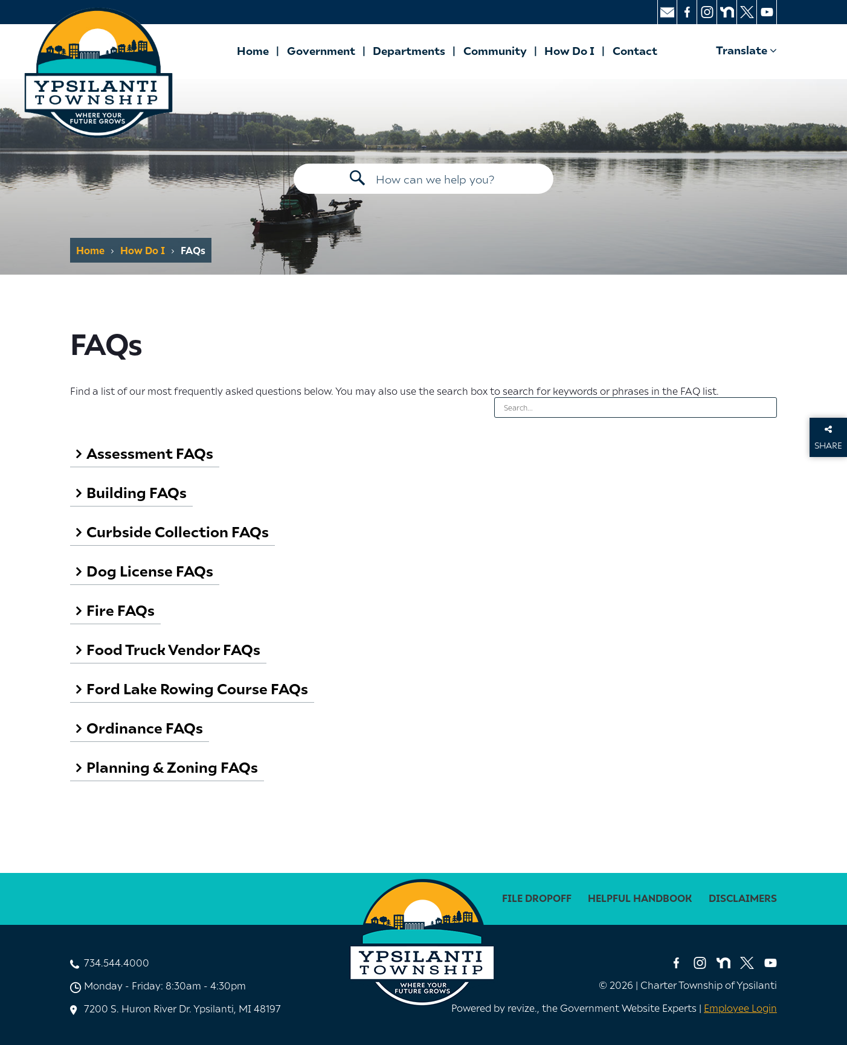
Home (253, 50)
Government (321, 50)
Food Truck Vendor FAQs (173, 648)
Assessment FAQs (149, 452)
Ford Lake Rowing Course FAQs (197, 688)
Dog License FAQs (149, 570)
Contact (635, 50)
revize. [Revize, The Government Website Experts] (522, 1008)
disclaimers (743, 898)
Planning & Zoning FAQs (172, 766)
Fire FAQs (120, 609)
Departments (409, 50)
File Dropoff (537, 898)
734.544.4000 (116, 962)
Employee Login (740, 1008)
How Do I (569, 50)
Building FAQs (136, 491)
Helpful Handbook (640, 898)
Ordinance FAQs (144, 727)
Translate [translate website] (746, 50)
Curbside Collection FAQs (177, 531)
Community (495, 50)
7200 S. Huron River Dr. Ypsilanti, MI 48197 (182, 1008)
